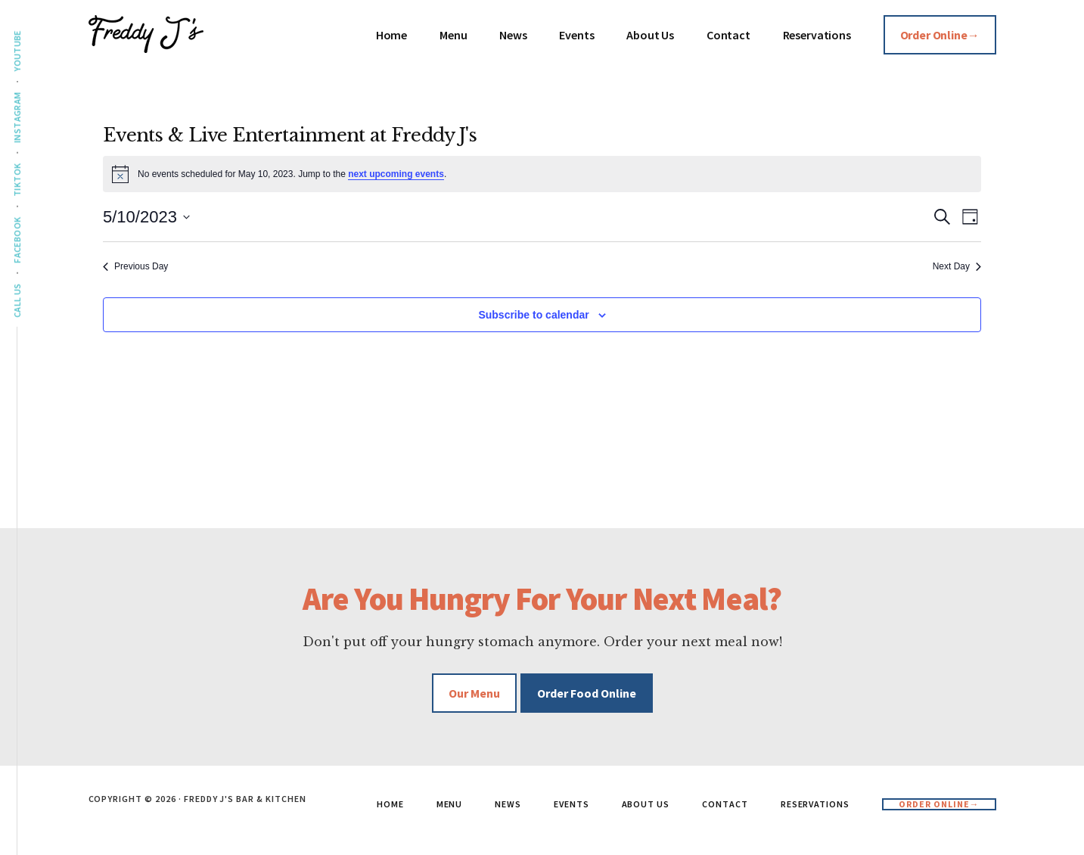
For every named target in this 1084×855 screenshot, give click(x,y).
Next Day (957, 266)
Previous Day (135, 266)
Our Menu (474, 693)
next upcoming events (396, 174)
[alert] (542, 174)
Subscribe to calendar (533, 315)
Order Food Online (586, 693)
